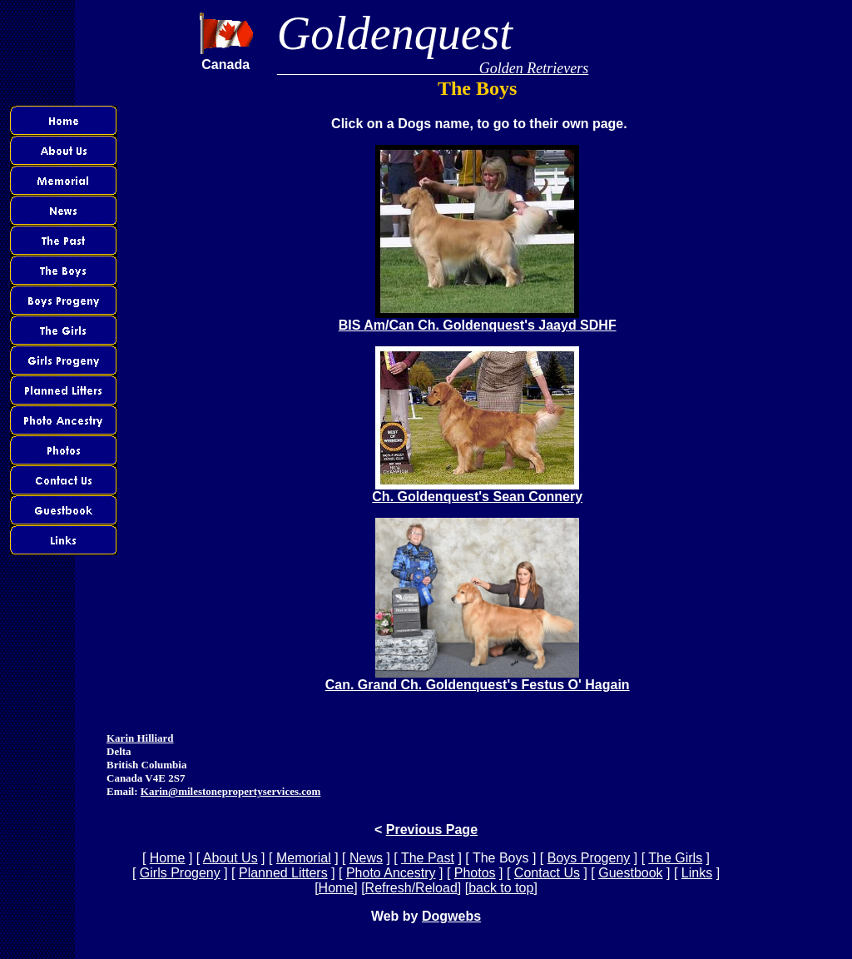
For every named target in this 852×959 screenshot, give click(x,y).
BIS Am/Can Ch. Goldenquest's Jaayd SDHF (478, 319)
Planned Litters (283, 873)
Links (696, 873)
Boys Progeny (589, 858)
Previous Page (432, 829)
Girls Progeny (180, 873)
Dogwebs (451, 916)
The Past (427, 858)
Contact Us (547, 873)
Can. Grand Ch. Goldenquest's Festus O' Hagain (477, 679)
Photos (475, 873)
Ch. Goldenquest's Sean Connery (477, 491)
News (366, 858)
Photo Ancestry (391, 873)
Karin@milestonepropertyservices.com (231, 791)
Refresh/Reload (411, 888)
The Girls (675, 858)
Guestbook (630, 873)
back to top (500, 888)
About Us (230, 858)
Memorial (303, 858)
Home (168, 858)
